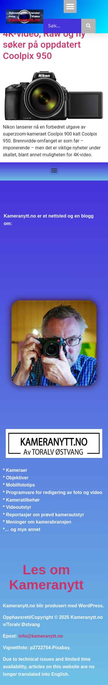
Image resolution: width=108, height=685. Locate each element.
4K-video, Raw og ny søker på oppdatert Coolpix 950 (44, 44)
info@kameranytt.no (40, 636)
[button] (70, 6)
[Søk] (88, 26)
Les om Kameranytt (46, 577)
